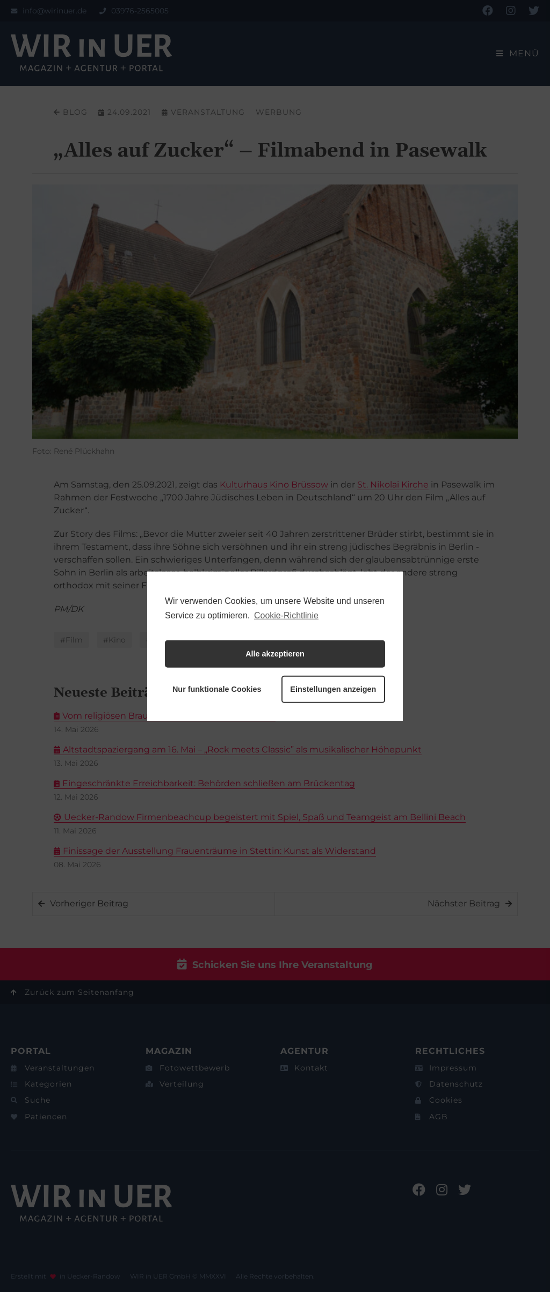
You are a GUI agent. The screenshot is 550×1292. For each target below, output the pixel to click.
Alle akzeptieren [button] (275, 653)
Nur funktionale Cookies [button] (217, 689)
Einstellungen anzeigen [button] (333, 689)
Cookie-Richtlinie (286, 614)
